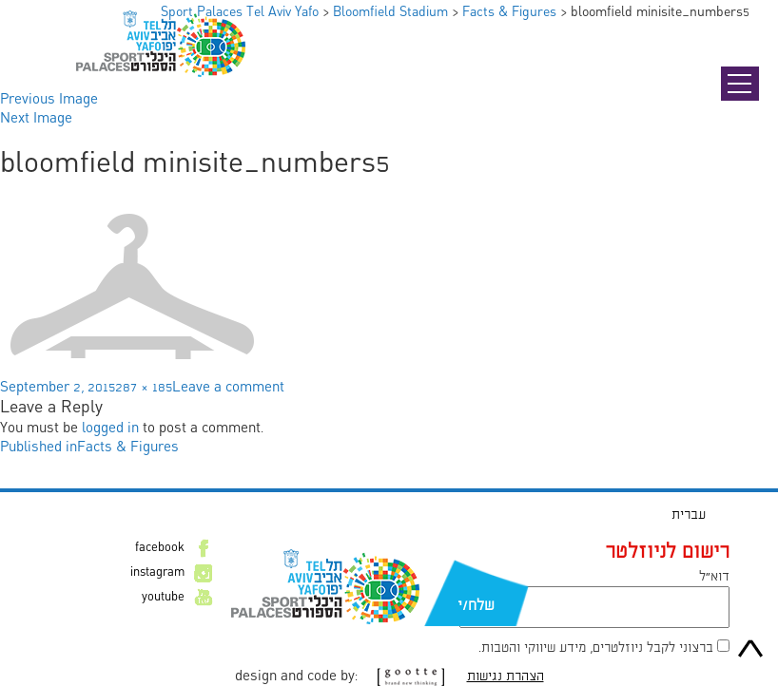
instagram (157, 573)
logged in (110, 428)
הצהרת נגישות (505, 676)
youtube (163, 597)
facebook (160, 548)
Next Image (36, 118)
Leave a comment (228, 387)
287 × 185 (143, 387)
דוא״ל (714, 576)
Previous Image (49, 99)
